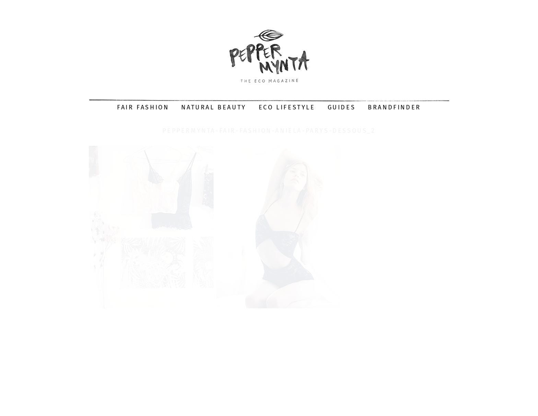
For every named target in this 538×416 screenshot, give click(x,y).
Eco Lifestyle (287, 107)
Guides (342, 107)
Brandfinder (394, 107)
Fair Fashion (143, 107)
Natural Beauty (213, 107)
